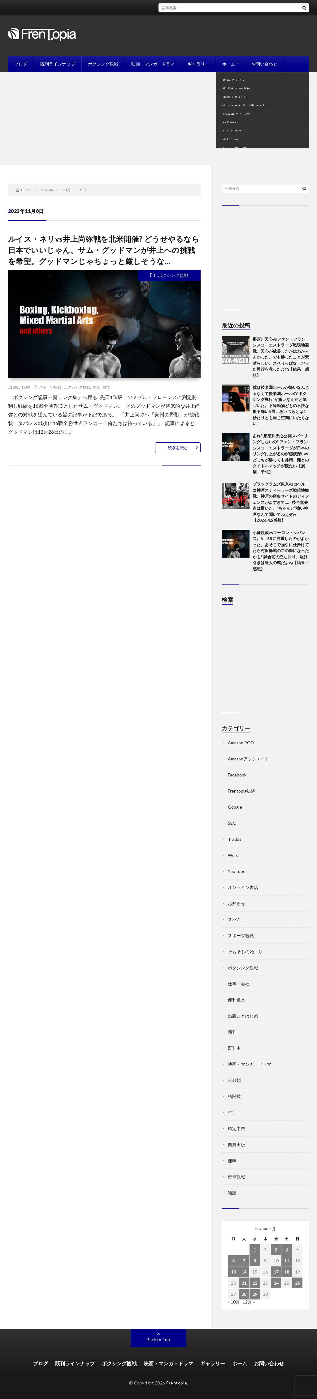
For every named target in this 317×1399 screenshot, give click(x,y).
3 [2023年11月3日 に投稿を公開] (276, 1249)
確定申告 (236, 1128)
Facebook (237, 774)
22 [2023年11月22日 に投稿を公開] (254, 1283)
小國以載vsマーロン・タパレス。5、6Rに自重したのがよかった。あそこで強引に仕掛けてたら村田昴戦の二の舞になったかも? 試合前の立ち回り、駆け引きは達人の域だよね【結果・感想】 (281, 550)
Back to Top (158, 1339)
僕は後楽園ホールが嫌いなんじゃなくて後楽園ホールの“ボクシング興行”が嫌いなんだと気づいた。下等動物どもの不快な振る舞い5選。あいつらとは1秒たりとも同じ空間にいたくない (281, 405)
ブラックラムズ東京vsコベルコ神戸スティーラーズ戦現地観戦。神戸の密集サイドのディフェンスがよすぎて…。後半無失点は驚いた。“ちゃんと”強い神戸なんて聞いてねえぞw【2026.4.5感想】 (281, 502)
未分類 (234, 1080)
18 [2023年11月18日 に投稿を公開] (286, 1271)
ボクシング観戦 (103, 63)
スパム (234, 919)
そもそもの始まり (245, 951)
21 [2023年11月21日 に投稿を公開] (243, 1283)
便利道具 (236, 999)
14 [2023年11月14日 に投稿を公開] (243, 1271)
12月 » (249, 1301)
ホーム (228, 63)
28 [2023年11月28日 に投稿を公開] (243, 1294)
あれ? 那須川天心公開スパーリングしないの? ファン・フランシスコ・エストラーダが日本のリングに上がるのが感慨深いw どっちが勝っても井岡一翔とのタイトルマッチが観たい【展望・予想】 (281, 453)
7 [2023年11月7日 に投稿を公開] (244, 1260)
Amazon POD (241, 742)
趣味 (232, 1160)
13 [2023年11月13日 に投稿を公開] (233, 1271)
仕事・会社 (239, 983)
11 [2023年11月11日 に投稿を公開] (286, 1260)
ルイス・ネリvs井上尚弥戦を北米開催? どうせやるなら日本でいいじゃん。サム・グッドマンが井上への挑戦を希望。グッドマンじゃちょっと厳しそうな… (104, 250)
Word (233, 855)
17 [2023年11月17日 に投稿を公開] (276, 1271)
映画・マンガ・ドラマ (153, 63)
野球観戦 (236, 1176)
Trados (234, 839)
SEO (232, 823)
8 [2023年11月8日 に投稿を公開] (255, 1260)
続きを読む (178, 447)
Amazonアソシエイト (248, 758)
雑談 (107, 387)
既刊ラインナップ (57, 63)
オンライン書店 (243, 887)
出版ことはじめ (243, 1015)
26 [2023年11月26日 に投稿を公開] (297, 1283)
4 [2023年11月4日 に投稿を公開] (286, 1249)
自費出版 (236, 1144)
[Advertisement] (158, 118)
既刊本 (234, 1048)
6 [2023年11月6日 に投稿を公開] (233, 1260)
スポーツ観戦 (50, 387)
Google (235, 807)
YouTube (236, 871)
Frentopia (176, 1382)
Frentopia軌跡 (241, 790)
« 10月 (234, 1301)
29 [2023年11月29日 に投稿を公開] (254, 1294)
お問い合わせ (264, 63)
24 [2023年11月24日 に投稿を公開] (276, 1283)
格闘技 (234, 1096)
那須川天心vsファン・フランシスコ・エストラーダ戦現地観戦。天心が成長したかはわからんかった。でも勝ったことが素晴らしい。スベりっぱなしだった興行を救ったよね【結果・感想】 (281, 357)
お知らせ (236, 903)
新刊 (232, 1032)
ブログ (20, 63)
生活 (232, 1112)
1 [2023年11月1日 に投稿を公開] (255, 1249)
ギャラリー (198, 63)
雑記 (96, 387)
